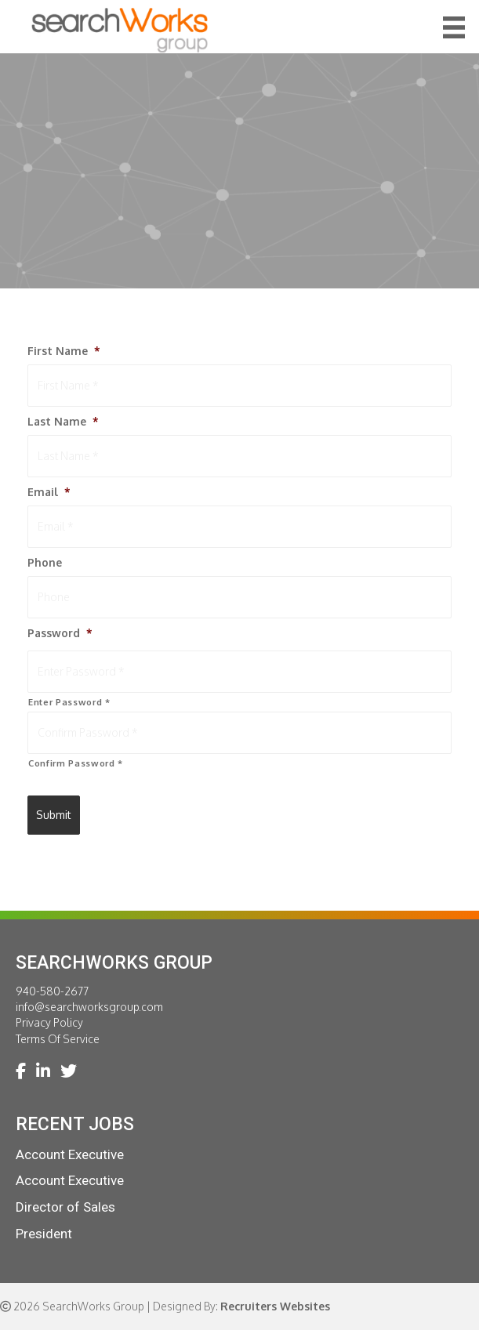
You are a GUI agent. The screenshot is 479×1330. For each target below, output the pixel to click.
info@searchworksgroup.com (89, 1006)
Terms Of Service (58, 1039)
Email (49, 491)
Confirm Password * (75, 763)
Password (60, 633)
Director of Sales (65, 1207)
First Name (63, 350)
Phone (44, 562)
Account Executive (70, 1154)
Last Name (63, 421)
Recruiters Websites (275, 1306)
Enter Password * (69, 702)
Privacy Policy (49, 1022)
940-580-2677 (52, 991)
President (44, 1233)
